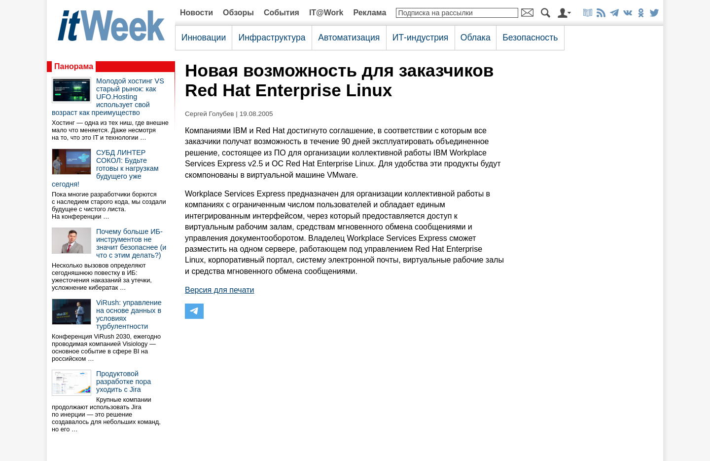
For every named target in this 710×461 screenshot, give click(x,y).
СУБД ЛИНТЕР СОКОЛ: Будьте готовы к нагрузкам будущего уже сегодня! (105, 168)
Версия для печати (219, 290)
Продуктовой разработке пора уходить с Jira (123, 381)
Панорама (73, 66)
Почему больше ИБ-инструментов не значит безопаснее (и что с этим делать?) (131, 243)
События (281, 12)
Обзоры (238, 12)
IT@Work (326, 12)
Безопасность (530, 37)
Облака (476, 37)
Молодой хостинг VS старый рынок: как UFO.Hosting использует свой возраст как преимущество (108, 96)
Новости (196, 12)
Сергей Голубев (209, 113)
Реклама (369, 12)
